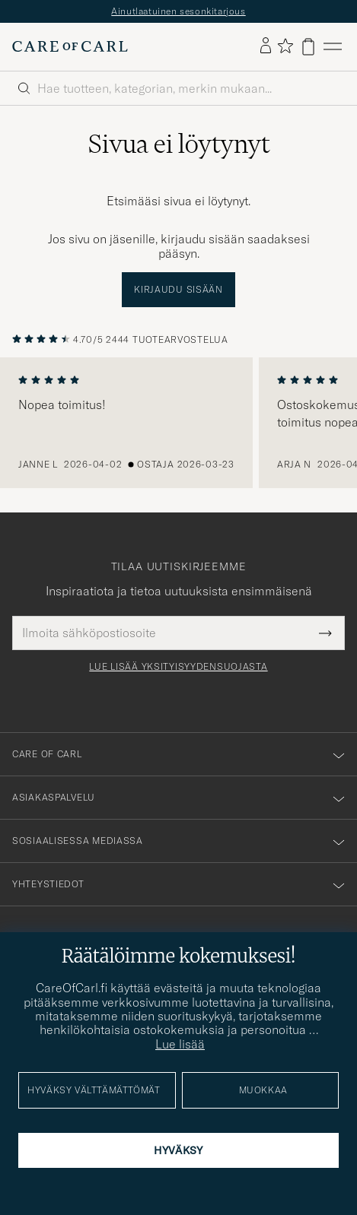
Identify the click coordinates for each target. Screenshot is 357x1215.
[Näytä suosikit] (285, 47)
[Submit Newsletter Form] (325, 633)
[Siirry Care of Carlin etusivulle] (70, 46)
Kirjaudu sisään (178, 289)
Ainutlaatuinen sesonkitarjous (178, 11)
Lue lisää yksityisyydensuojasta (178, 666)
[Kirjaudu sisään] (265, 46)
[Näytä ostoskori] (308, 47)
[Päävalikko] (332, 47)
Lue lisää (180, 1044)
